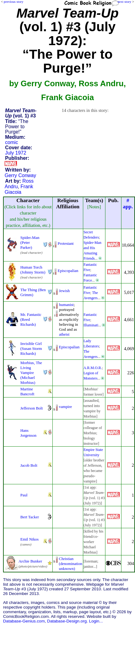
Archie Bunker (30, 561)
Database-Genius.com (24, 621)
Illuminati (91, 325)
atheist (64, 334)
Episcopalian (68, 270)
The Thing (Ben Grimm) (33, 292)
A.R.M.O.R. (93, 368)
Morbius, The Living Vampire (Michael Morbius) (31, 372)
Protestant (66, 243)
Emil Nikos (29, 539)
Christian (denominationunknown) (70, 563)
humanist (66, 304)
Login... (96, 621)
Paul (23, 495)
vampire (65, 406)
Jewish (64, 290)
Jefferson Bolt (31, 408)
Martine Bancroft (27, 391)
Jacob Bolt (28, 465)
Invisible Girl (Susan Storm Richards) (31, 348)
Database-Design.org (67, 621)
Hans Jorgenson (28, 433)
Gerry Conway (20, 175)
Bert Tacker (29, 517)
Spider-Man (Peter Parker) (29, 242)
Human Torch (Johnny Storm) (32, 269)
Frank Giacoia (19, 189)
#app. (128, 203)
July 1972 (16, 152)
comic (11, 142)
